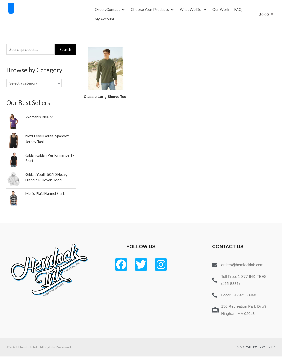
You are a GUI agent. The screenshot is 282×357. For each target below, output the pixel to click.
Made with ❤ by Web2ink (256, 348)
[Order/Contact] (110, 10)
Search (65, 49)
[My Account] (105, 19)
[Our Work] (222, 10)
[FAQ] (239, 10)
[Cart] (267, 14)
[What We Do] (194, 10)
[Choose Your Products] (153, 10)
